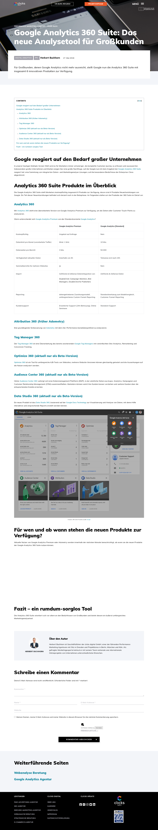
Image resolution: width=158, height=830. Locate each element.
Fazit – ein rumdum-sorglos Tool (29, 147)
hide (139, 101)
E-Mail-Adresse (88, 702)
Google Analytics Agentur (33, 779)
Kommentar (19, 689)
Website (17, 710)
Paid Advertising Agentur (26, 802)
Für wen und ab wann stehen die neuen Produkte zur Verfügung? (43, 143)
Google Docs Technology (76, 402)
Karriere (51, 806)
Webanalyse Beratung (30, 773)
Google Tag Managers (84, 343)
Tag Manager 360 (26, 123)
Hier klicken (99, 728)
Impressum (52, 814)
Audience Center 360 (28, 381)
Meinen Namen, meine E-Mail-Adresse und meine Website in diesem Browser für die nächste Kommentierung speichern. (67, 717)
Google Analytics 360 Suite (129, 169)
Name (17, 702)
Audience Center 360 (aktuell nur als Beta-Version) (40, 133)
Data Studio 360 (42, 402)
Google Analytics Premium (47, 219)
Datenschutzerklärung (58, 818)
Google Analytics (88, 219)
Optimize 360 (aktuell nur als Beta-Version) (37, 128)
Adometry (50, 328)
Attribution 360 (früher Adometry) (33, 118)
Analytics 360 (25, 113)
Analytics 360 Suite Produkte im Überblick (34, 109)
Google (88, 519)
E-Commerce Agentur (23, 822)
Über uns (51, 802)
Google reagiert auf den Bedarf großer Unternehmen (38, 105)
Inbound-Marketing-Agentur (27, 810)
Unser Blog (52, 810)
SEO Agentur (20, 806)
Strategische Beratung (25, 818)
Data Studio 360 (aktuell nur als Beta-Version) (38, 138)
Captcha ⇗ (89, 731)
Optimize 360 (19, 362)
